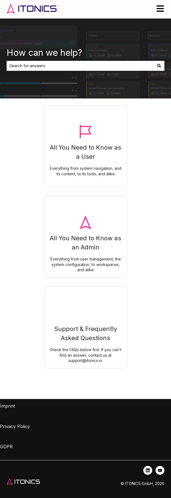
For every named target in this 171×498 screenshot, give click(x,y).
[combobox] (80, 66)
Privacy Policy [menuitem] (15, 426)
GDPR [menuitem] (6, 446)
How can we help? (44, 52)
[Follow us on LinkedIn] (147, 470)
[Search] (159, 66)
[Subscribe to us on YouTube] (160, 470)
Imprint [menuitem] (7, 406)
